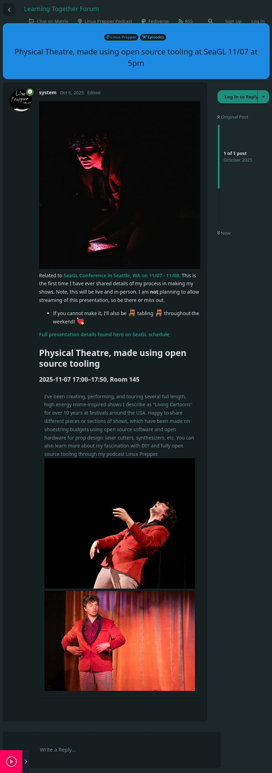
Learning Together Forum (61, 9)
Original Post (232, 117)
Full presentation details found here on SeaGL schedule (104, 334)
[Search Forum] (210, 21)
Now (224, 233)
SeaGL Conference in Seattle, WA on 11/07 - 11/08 (121, 275)
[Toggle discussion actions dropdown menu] (263, 96)
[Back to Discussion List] (9, 9)
